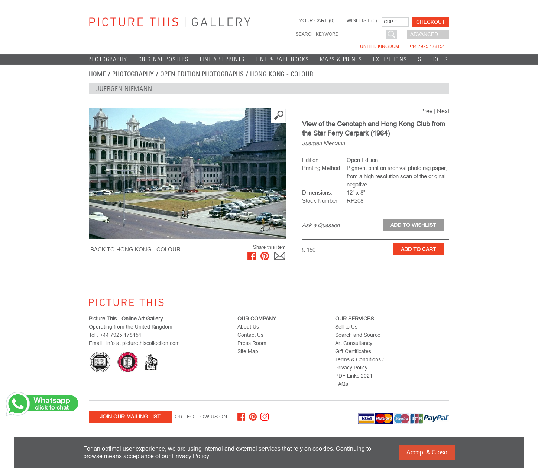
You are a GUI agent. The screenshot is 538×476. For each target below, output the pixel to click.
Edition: (311, 160)
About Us (248, 327)
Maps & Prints (341, 59)
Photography (107, 59)
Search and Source (357, 335)
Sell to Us (433, 59)
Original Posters (163, 59)
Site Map (247, 351)
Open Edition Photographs (202, 74)
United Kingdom (402, 46)
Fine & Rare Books (282, 59)
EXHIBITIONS (390, 59)
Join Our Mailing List (130, 417)
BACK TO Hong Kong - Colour (135, 249)
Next (443, 111)
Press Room (251, 343)
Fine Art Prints (222, 59)
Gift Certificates (353, 351)
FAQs (341, 384)
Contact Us (250, 335)
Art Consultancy (353, 343)
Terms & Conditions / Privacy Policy (359, 363)
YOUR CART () (316, 20)
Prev (426, 111)
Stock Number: (320, 201)
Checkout (430, 22)
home (97, 74)
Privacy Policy (190, 456)
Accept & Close (426, 452)
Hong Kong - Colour (281, 74)
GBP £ (390, 22)
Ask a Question (321, 225)
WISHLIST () (362, 20)
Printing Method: (321, 168)
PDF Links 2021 (354, 376)
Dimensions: (317, 192)
